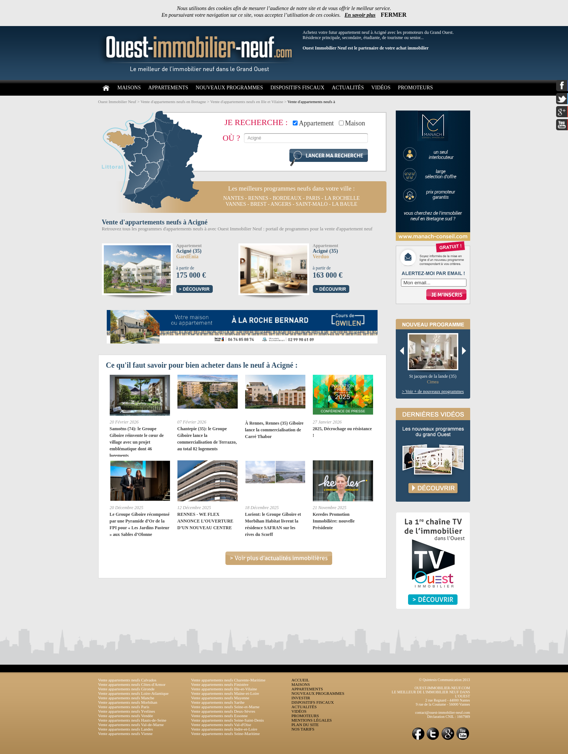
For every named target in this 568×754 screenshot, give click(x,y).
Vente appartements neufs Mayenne (220, 698)
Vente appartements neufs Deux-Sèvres (223, 711)
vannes (235, 204)
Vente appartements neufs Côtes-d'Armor (132, 684)
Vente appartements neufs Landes (125, 729)
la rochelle (342, 198)
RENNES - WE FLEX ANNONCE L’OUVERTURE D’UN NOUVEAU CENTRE (205, 521)
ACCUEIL (300, 680)
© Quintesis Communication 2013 (444, 680)
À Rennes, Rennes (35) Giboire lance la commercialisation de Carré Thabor (274, 430)
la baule (344, 204)
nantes (233, 198)
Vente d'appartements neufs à (311, 101)
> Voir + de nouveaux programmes (433, 391)
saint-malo (312, 204)
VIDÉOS (380, 87)
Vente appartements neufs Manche (126, 698)
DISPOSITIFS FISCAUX (297, 87)
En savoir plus (359, 15)
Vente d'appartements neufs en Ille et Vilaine (246, 101)
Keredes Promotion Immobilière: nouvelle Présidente (334, 521)
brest (258, 204)
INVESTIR (301, 698)
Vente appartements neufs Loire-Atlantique (133, 693)
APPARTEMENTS (168, 87)
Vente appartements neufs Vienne (125, 733)
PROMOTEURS (415, 87)
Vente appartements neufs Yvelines (126, 711)
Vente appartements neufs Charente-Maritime (228, 680)
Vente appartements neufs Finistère (219, 684)
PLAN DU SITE (305, 724)
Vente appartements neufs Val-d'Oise (221, 724)
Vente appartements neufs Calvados (127, 680)
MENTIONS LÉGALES (312, 720)
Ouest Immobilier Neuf (117, 101)
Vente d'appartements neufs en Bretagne (173, 101)
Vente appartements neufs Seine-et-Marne (225, 707)
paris (313, 198)
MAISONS (129, 87)
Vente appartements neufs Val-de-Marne (131, 724)
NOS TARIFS (303, 729)
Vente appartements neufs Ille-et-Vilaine (224, 689)
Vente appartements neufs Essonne (219, 715)
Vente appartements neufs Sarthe (218, 702)
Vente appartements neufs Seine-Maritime (225, 733)
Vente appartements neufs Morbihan (127, 702)
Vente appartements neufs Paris (124, 707)
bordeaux (287, 198)
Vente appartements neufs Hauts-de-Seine (132, 720)
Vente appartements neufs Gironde (126, 689)
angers (280, 204)
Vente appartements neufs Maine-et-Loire (225, 693)
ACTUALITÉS (348, 87)
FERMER (394, 15)
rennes (258, 198)
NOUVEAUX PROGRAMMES (229, 87)
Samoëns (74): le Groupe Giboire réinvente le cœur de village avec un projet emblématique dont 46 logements (137, 442)
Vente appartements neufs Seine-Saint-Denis (227, 720)
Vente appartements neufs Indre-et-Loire (224, 729)
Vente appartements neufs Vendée (125, 715)
